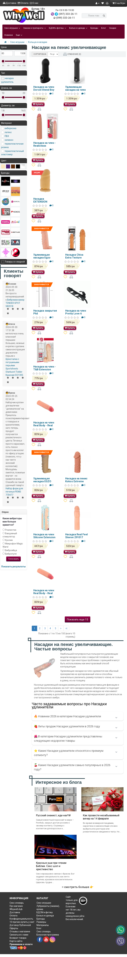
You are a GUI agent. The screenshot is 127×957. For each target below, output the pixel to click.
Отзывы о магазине (20, 931)
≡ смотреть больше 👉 (77, 887)
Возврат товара (18, 938)
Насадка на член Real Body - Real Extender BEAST (43, 593)
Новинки (8, 35)
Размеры (41, 922)
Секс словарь (17, 903)
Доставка (9, 3)
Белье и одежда (78, 28)
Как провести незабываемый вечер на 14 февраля (101, 817)
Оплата (23, 3)
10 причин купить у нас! (22, 922)
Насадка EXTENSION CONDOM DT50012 (44, 201)
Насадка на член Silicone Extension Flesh (44, 537)
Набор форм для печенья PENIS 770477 (14, 491)
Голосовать (13, 559)
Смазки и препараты (34, 28)
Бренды (94, 28)
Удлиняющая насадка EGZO (42, 480)
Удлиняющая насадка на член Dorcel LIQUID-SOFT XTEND (75, 91)
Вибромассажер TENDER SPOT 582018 (15, 302)
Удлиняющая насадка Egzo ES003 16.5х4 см (43, 257)
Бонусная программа (48, 934)
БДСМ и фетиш (57, 28)
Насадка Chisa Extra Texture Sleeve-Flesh (74, 257)
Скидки (112, 28)
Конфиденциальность (21, 918)
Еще (19, 35)
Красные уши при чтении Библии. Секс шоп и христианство (51, 866)
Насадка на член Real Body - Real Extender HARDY (43, 425)
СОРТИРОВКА (40, 54)
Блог (103, 28)
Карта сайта (16, 941)
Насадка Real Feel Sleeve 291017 (76, 536)
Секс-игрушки (12, 28)
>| (66, 628)
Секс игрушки (17, 42)
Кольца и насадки (37, 42)
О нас (34, 3)
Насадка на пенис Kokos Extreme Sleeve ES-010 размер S (76, 482)
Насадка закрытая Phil (45, 312)
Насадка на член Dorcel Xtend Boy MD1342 (43, 89)
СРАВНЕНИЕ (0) (72, 54)
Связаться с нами (19, 934)
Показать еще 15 (77, 619)
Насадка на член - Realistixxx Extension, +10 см (44, 145)
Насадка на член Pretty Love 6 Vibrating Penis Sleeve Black (75, 315)
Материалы (43, 925)
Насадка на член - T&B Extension (44, 368)
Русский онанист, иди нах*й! (53, 815)
